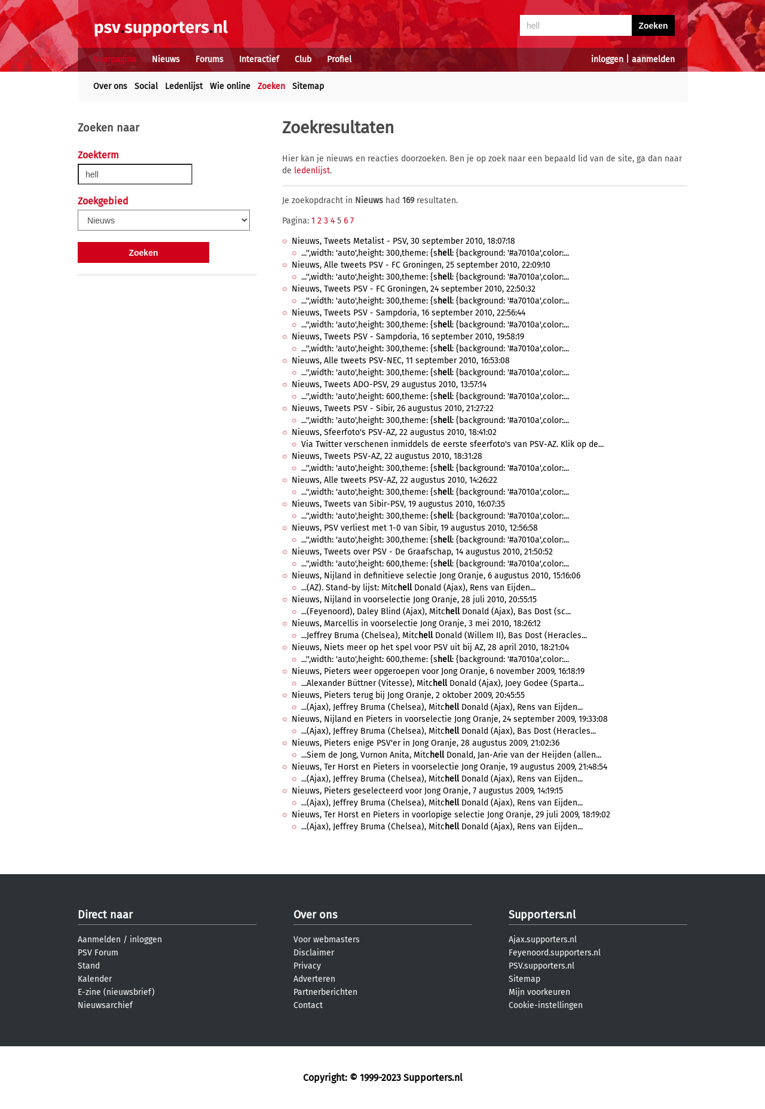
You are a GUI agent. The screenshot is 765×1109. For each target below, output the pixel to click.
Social (146, 86)
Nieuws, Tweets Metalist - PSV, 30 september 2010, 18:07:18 (403, 241)
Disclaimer (313, 953)
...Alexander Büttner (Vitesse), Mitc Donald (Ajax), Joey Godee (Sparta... (442, 683)
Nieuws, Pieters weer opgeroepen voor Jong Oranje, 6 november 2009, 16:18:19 (438, 671)
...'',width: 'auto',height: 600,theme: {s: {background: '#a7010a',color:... (435, 396)
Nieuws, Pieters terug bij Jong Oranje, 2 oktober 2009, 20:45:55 (408, 695)
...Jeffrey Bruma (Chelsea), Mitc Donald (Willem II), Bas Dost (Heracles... (444, 635)
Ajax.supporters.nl (543, 940)
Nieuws (166, 59)
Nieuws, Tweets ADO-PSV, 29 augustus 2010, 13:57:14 (389, 384)
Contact (308, 1005)
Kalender (95, 979)
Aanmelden (99, 940)
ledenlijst (312, 171)
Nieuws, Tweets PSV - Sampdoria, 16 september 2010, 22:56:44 (408, 313)
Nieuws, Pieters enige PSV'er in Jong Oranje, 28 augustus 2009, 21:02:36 (425, 743)
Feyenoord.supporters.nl (555, 953)
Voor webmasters (326, 940)
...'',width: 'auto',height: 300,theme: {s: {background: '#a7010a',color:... (435, 253)
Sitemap (308, 86)
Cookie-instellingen (546, 1005)
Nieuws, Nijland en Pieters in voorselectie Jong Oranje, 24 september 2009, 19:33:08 (450, 719)
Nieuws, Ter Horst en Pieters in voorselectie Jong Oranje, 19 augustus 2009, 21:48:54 (449, 767)
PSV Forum (98, 953)
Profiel (339, 59)
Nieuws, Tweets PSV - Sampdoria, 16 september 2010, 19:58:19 (408, 337)
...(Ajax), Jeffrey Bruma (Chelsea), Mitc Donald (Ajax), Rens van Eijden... (442, 707)
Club (303, 59)
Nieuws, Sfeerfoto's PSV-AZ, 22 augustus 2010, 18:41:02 (394, 432)
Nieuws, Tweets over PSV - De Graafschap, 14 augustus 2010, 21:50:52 (422, 552)
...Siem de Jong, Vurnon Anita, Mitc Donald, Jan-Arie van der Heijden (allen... (451, 755)
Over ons (110, 86)
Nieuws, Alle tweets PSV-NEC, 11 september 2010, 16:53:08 (401, 361)
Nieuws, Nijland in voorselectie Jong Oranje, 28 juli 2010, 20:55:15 (414, 600)
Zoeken (271, 86)
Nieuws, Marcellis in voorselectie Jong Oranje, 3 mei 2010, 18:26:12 (416, 623)
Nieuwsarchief (105, 1005)
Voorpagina (114, 59)
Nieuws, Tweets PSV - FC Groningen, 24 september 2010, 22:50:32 (414, 289)
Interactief (259, 59)
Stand (89, 966)
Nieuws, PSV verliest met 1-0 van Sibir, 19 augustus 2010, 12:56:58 (415, 528)
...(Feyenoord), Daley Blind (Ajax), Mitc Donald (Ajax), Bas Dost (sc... (436, 611)
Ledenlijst (184, 86)
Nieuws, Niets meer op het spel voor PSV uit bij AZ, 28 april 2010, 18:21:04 (430, 647)
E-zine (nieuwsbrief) (116, 992)
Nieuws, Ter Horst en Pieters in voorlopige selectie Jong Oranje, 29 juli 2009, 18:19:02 (451, 815)
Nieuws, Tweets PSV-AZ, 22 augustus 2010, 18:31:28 (387, 456)
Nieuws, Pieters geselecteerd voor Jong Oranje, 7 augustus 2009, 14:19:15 (427, 791)
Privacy (307, 966)
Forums (209, 59)
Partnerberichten (325, 992)
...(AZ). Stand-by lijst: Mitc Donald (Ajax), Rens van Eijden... (418, 588)
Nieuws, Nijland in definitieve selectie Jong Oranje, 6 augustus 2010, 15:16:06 (436, 576)
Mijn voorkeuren (539, 992)
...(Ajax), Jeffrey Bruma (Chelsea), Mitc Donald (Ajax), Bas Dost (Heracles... (448, 731)
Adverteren (314, 979)
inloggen (607, 59)
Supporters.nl (542, 914)
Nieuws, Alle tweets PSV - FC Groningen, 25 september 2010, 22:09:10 (421, 265)
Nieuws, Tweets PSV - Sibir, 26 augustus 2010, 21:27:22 (393, 408)
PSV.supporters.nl (541, 966)
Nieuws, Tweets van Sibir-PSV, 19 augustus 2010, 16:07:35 (398, 504)
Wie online (230, 86)
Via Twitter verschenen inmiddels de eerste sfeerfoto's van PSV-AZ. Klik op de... (452, 444)
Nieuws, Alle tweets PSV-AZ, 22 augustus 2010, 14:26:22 (394, 480)
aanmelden (653, 59)
